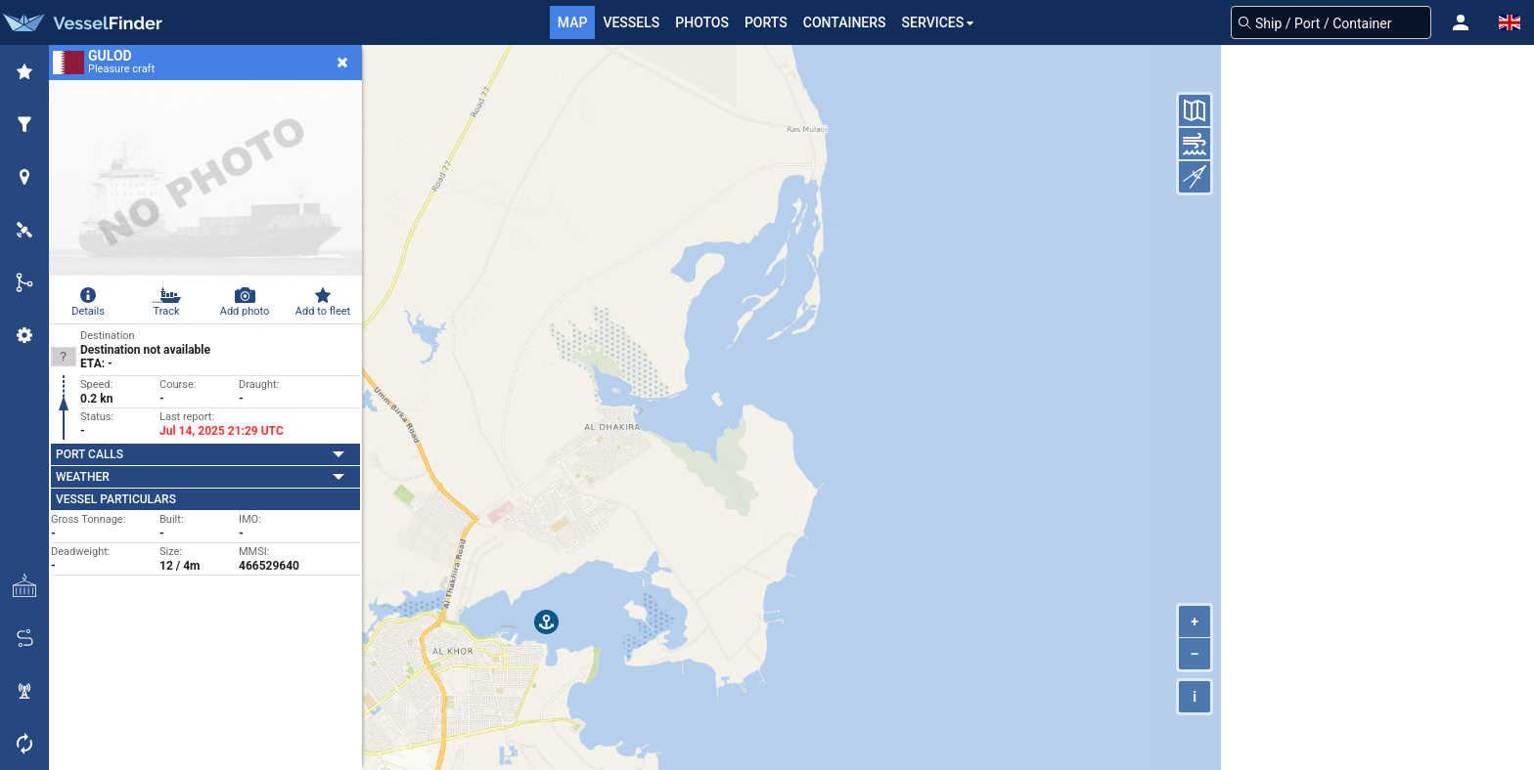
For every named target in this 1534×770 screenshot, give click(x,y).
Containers (844, 22)
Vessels (631, 22)
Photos (702, 22)
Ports (766, 22)
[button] (1460, 22)
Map (573, 22)
